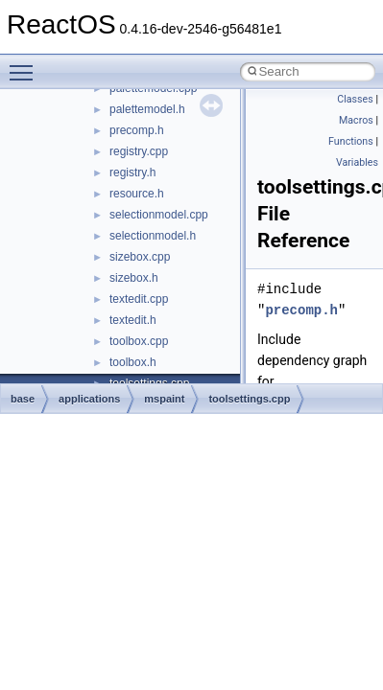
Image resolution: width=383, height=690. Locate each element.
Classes (354, 99)
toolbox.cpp (138, 341)
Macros (356, 120)
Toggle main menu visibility (26, 64)
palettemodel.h (147, 109)
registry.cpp (138, 151)
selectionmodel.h (152, 235)
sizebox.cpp (139, 257)
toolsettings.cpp (249, 398)
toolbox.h (132, 362)
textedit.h (132, 320)
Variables (357, 162)
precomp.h (136, 130)
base (23, 398)
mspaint (164, 398)
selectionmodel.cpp (158, 214)
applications (89, 398)
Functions (350, 141)
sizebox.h (133, 278)
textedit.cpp (138, 299)
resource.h (136, 193)
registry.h (132, 172)
